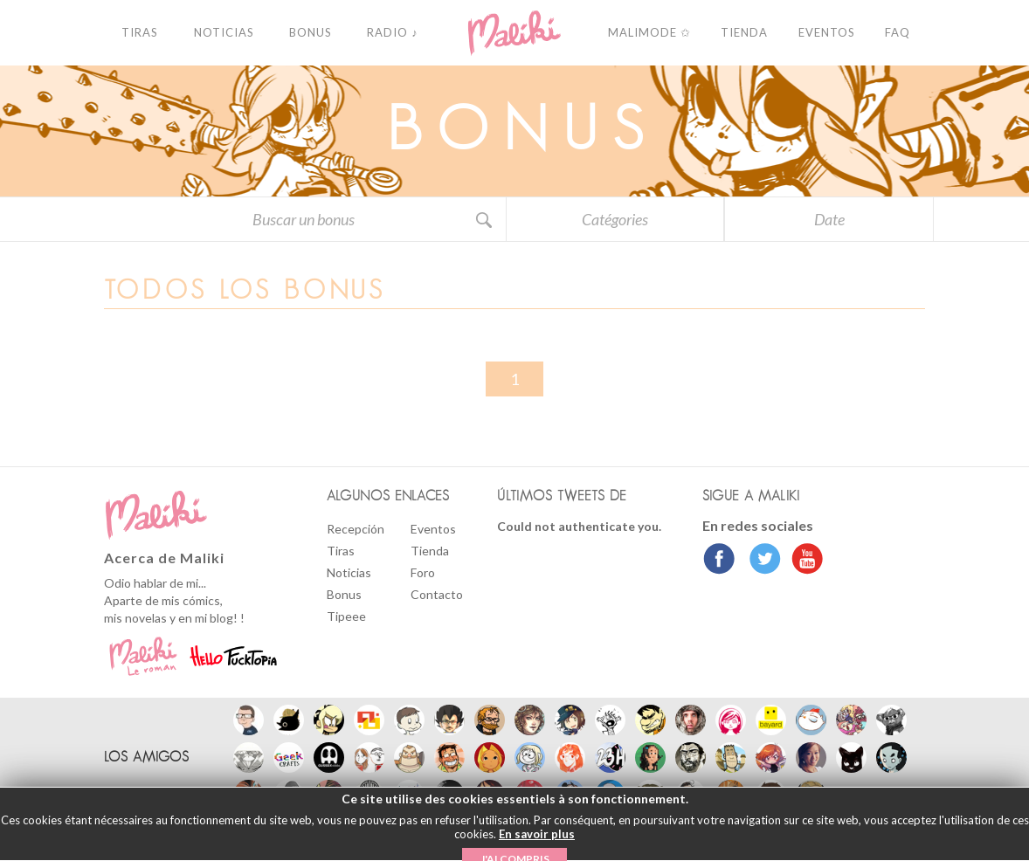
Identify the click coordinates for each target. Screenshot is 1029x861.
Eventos (433, 528)
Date (829, 219)
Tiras (341, 550)
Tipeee (346, 616)
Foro (423, 572)
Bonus (344, 594)
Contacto (437, 594)
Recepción (355, 528)
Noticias (349, 572)
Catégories (615, 219)
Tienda (430, 550)
